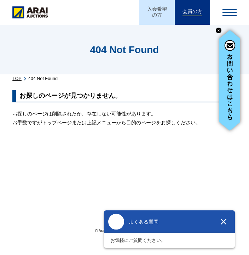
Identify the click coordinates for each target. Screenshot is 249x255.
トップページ (57, 122)
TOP (17, 78)
